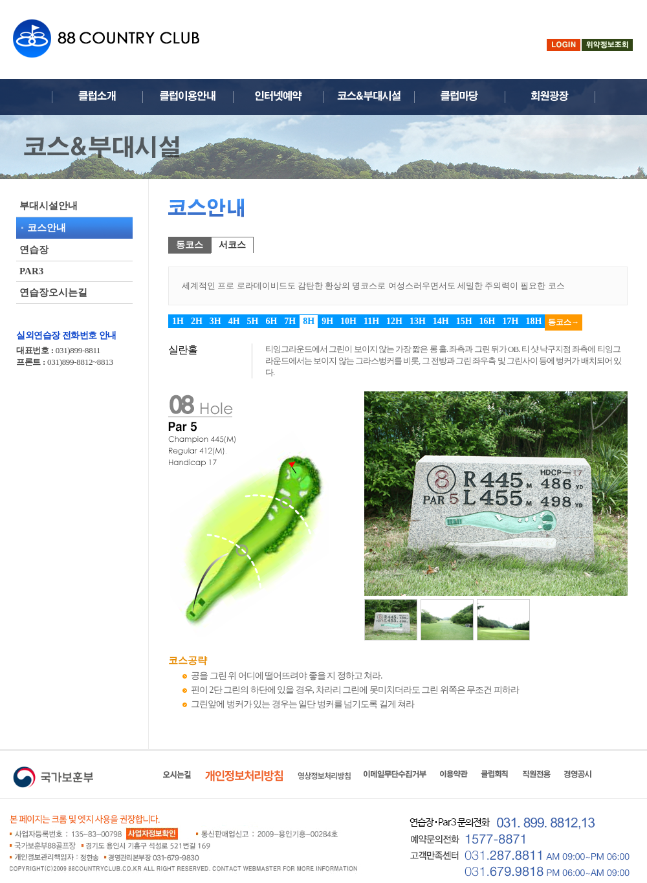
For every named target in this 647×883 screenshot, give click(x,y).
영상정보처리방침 (324, 775)
